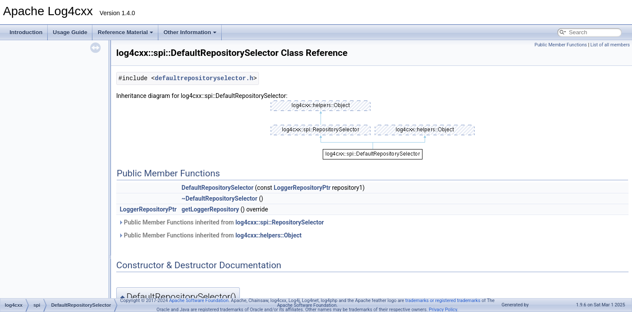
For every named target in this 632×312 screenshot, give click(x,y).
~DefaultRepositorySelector (220, 198)
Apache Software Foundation (199, 300)
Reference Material (125, 32)
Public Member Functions (560, 45)
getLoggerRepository (210, 209)
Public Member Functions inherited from (221, 222)
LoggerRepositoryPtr (302, 187)
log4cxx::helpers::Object (269, 235)
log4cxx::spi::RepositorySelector (280, 222)
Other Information (190, 32)
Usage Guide (70, 32)
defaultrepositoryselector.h (204, 78)
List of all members (610, 45)
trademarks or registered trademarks (442, 300)
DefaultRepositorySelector (218, 187)
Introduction (26, 32)
